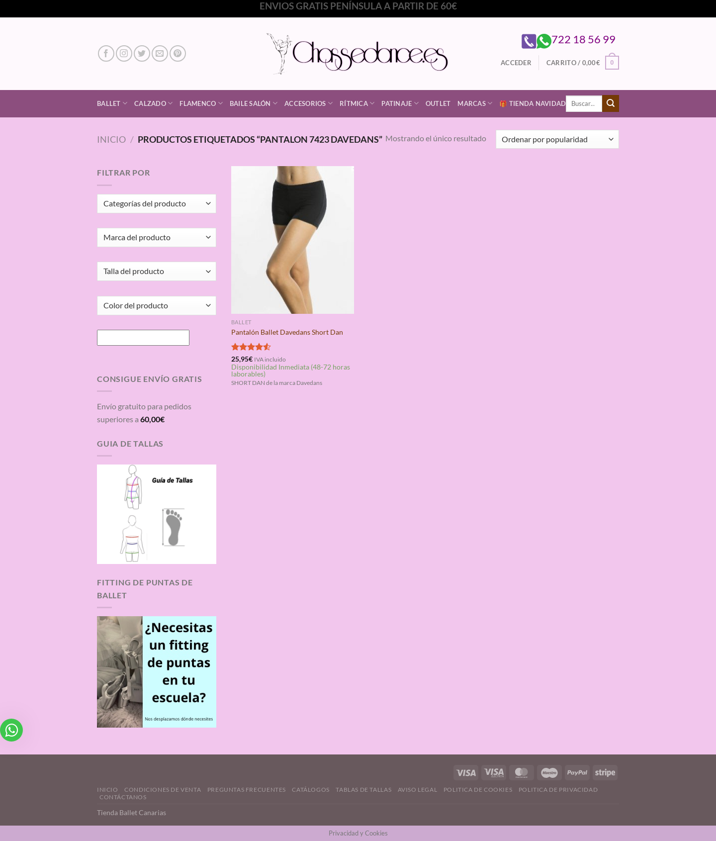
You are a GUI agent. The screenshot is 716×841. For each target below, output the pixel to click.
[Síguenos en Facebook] (106, 53)
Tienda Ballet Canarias (131, 812)
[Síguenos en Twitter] (142, 53)
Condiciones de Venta (162, 789)
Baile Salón (253, 103)
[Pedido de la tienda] (557, 139)
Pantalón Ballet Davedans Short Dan (287, 332)
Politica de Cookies (478, 789)
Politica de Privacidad (558, 789)
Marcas (474, 103)
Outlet (438, 103)
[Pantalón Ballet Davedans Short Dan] (292, 239)
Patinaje (400, 103)
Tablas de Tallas (363, 789)
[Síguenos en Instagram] (124, 53)
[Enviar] (610, 103)
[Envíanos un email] (160, 53)
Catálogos (311, 789)
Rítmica (357, 103)
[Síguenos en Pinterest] (178, 53)
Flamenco (201, 103)
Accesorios (308, 103)
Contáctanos (123, 797)
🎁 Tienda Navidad (532, 103)
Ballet (112, 103)
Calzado (153, 103)
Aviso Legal (418, 789)
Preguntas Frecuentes (246, 789)
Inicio (111, 139)
